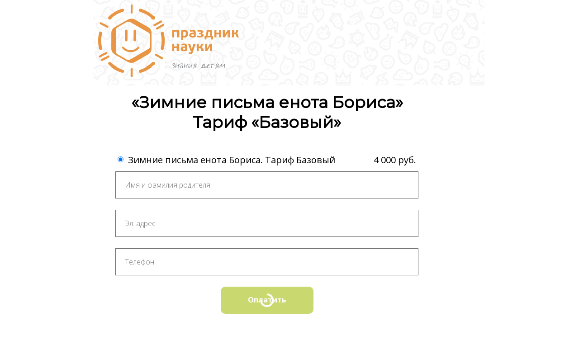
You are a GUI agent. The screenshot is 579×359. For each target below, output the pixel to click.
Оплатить (267, 300)
